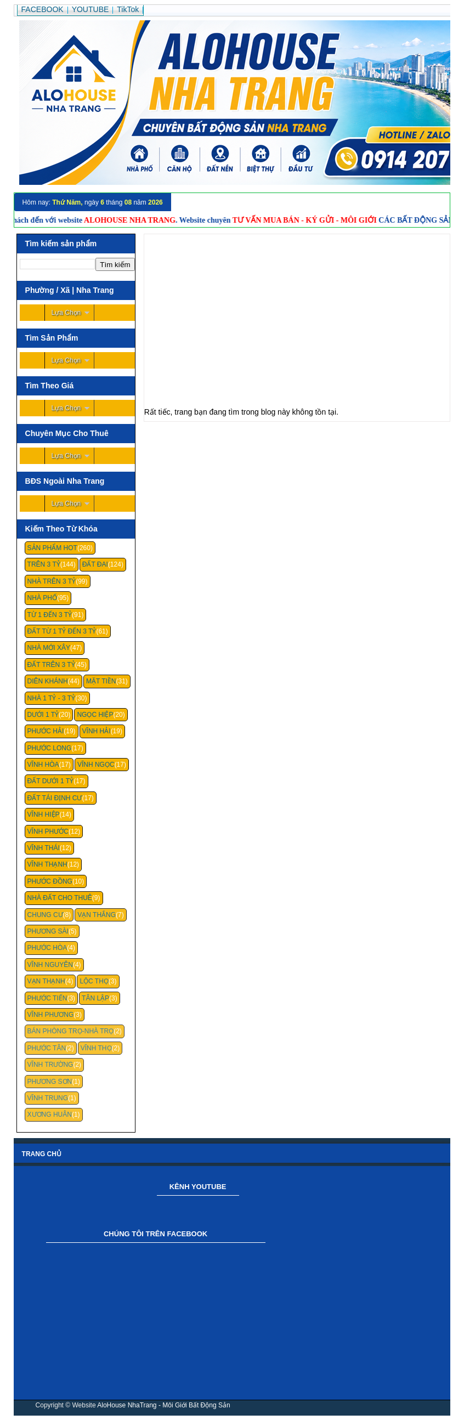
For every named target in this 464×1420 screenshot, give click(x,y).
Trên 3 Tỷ (43, 564)
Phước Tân (46, 1048)
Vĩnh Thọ (96, 1048)
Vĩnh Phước (48, 831)
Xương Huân (49, 1114)
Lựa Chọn (66, 312)
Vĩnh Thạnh (47, 864)
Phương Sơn (49, 1081)
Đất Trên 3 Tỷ (51, 665)
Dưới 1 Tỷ (43, 715)
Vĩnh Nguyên (50, 965)
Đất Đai (95, 564)
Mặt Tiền (101, 681)
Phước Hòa (47, 948)
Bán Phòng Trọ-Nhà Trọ (70, 1031)
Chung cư (45, 915)
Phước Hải (45, 731)
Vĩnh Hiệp (43, 814)
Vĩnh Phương (50, 1015)
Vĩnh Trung (47, 1098)
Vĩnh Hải (96, 731)
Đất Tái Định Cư (54, 798)
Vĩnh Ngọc (96, 764)
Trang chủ (41, 1154)
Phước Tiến (47, 998)
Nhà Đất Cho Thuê (59, 898)
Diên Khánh (47, 681)
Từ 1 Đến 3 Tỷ (49, 615)
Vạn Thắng (96, 915)
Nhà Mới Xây (48, 648)
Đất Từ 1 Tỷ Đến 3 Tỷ (62, 631)
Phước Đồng (49, 881)
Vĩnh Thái (43, 848)
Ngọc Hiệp (95, 715)
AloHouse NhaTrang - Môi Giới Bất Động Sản (163, 1405)
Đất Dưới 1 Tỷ (50, 781)
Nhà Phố (42, 598)
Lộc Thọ (94, 981)
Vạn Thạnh (46, 981)
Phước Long (49, 748)
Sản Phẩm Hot (52, 548)
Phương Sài (48, 931)
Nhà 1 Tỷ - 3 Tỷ (51, 698)
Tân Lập (95, 998)
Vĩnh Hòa (43, 764)
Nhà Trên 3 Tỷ (51, 581)
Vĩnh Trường (50, 1064)
